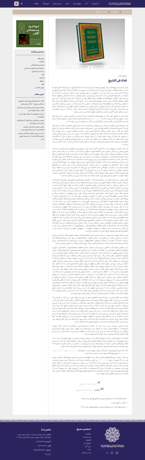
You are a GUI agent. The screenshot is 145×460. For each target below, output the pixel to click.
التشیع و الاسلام (72, 350)
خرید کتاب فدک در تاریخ (88, 384)
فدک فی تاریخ (96, 118)
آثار (86, 3)
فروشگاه (46, 3)
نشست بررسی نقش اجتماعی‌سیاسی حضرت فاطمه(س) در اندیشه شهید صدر (31, 136)
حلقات (36, 3)
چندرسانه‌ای (57, 3)
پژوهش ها (77, 3)
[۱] (122, 144)
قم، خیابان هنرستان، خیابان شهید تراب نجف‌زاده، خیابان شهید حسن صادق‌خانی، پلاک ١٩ (34, 436)
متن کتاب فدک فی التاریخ (85, 390)
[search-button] (22, 4)
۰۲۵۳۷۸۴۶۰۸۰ (42, 446)
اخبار (67, 3)
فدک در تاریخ (103, 360)
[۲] (60, 175)
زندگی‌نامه (95, 3)
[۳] (83, 334)
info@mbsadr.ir (39, 450)
